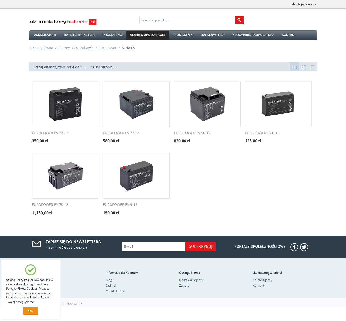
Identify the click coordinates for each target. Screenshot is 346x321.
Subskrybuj (200, 246)
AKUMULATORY (45, 35)
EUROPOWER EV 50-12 (192, 133)
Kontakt (258, 285)
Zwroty (184, 285)
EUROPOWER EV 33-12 (121, 133)
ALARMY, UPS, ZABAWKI (147, 35)
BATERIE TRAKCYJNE (79, 35)
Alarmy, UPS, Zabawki (76, 48)
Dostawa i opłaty (191, 280)
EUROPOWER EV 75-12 (50, 205)
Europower (108, 48)
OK (30, 310)
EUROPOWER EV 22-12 (50, 133)
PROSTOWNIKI (183, 35)
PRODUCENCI (113, 35)
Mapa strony (115, 290)
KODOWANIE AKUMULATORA (253, 35)
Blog (109, 280)
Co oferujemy (262, 280)
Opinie (110, 285)
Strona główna (41, 48)
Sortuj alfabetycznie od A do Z (60, 67)
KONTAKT (289, 35)
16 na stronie (104, 67)
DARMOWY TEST (213, 35)
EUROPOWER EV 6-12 (262, 133)
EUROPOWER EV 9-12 (120, 205)
